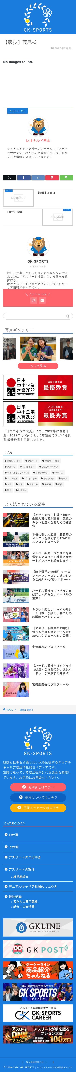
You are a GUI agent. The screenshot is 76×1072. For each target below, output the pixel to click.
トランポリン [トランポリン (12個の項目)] (42, 473)
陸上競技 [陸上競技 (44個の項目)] (22, 490)
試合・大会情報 (24, 906)
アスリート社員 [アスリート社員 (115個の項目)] (52, 461)
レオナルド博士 (38, 140)
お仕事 (13, 834)
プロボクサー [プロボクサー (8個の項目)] (31, 478)
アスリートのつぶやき (25, 857)
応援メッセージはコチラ (38, 807)
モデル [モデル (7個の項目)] (64, 478)
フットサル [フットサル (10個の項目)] (12, 478)
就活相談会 (21, 876)
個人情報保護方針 (35, 1062)
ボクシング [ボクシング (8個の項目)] (49, 478)
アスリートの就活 (22, 869)
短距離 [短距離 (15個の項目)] (48, 484)
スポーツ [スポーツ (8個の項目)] (11, 467)
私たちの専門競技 (25, 901)
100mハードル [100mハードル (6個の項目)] (14, 461)
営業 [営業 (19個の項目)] (9, 484)
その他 (13, 847)
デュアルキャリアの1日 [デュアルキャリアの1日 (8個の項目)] (18, 473)
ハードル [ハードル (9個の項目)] (59, 473)
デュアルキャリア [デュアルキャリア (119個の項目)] (50, 467)
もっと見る (38, 366)
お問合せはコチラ (38, 787)
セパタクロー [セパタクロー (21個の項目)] (28, 467)
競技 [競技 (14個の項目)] (60, 484)
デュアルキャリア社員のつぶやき (33, 886)
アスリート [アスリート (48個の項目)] (33, 461)
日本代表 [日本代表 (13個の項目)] (34, 484)
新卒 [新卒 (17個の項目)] (20, 484)
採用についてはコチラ (38, 797)
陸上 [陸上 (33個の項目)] (9, 490)
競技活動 (15, 897)
